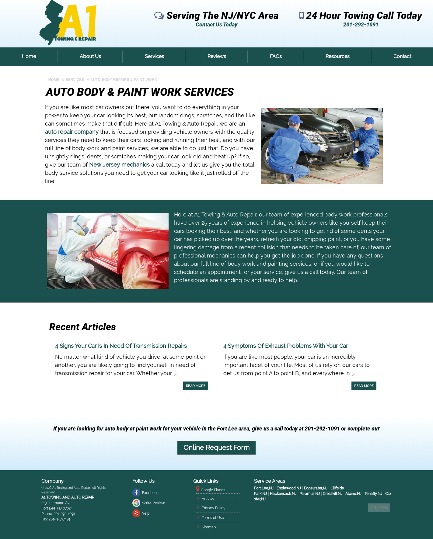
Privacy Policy (213, 508)
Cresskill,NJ (332, 494)
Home (29, 56)
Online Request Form (216, 447)
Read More (195, 386)
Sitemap (209, 527)
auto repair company (72, 132)
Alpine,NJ (353, 494)
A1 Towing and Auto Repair (67, 497)
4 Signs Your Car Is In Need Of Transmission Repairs (121, 346)
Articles (208, 498)
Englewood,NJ (289, 488)
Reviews (217, 56)
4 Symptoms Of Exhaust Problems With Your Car (285, 346)
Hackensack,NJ (283, 494)
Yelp (145, 513)
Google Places (213, 490)
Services (154, 56)
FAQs (276, 56)
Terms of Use (213, 518)
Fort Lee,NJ (264, 488)
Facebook (150, 493)
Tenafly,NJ (373, 494)
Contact (402, 56)
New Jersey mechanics (119, 164)
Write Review (153, 503)
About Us (90, 56)
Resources (338, 56)
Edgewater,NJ (315, 488)
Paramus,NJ (309, 494)
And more (379, 508)
